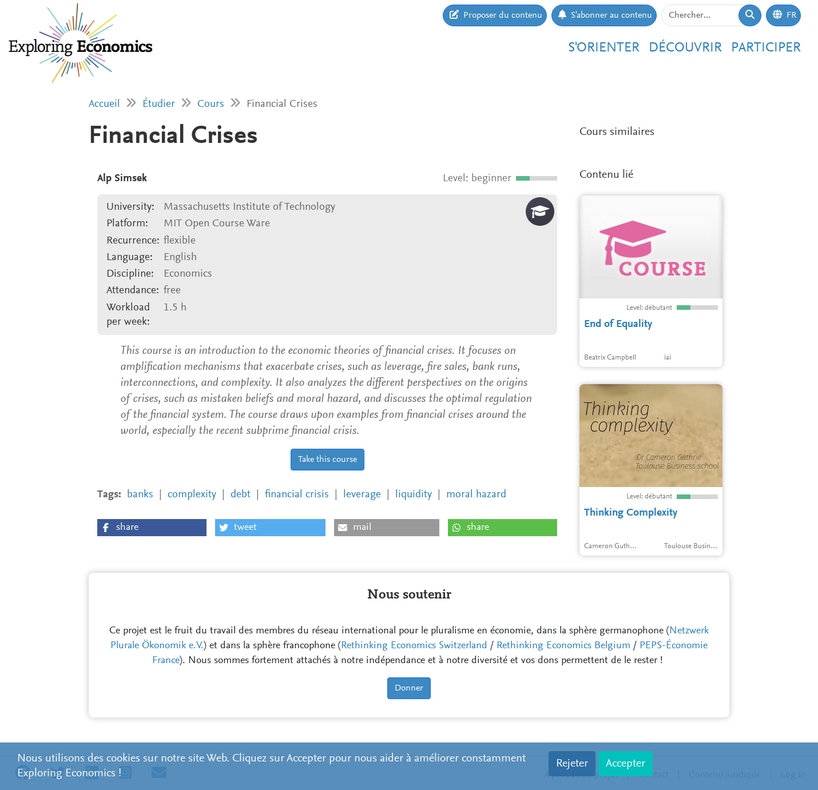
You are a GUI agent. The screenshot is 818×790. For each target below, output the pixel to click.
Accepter (625, 763)
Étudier (158, 104)
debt (241, 494)
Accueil (104, 104)
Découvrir (685, 48)
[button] (152, 527)
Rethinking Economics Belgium (563, 646)
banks (140, 494)
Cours (210, 104)
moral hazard (476, 494)
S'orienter (604, 48)
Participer (766, 48)
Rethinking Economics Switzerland (414, 646)
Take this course (327, 459)
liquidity (413, 494)
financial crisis (297, 494)
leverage (362, 494)
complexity (192, 494)
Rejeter (572, 763)
